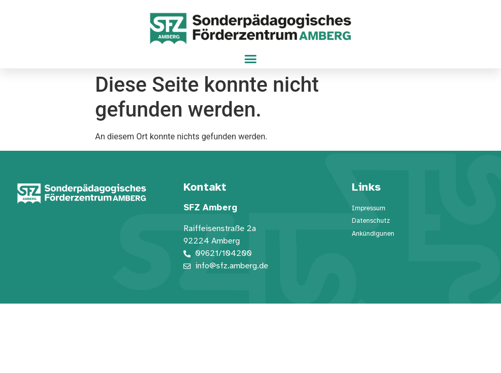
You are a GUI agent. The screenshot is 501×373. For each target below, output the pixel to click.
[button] (251, 59)
